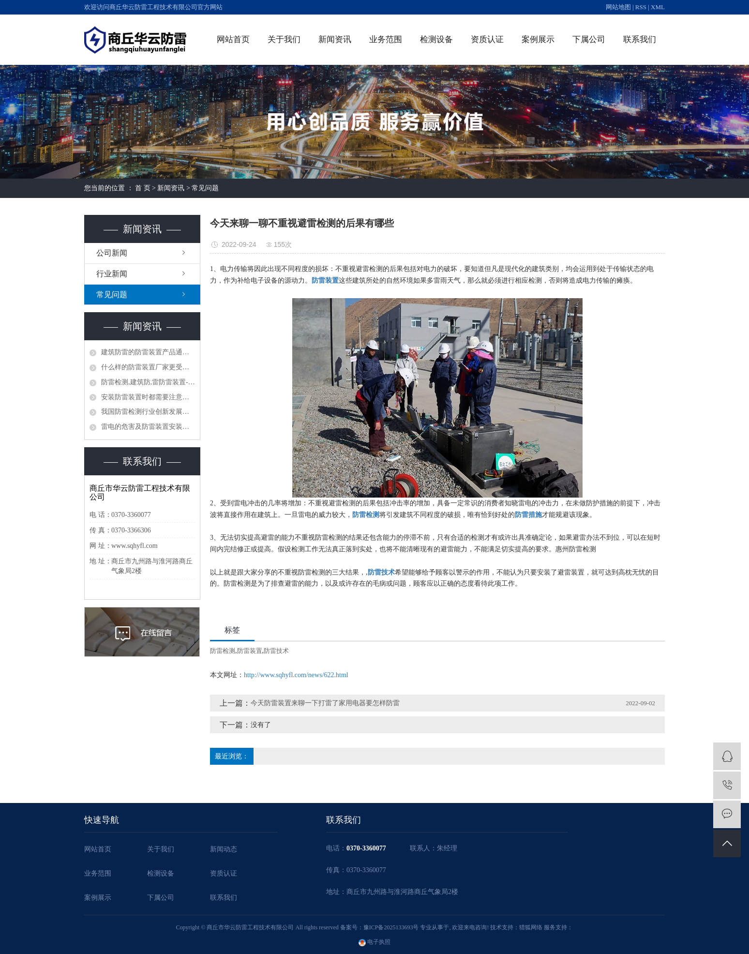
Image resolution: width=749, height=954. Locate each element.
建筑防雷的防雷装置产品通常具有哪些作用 (148, 352)
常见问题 (205, 188)
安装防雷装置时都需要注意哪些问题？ (148, 397)
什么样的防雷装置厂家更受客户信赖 (148, 367)
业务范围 (385, 39)
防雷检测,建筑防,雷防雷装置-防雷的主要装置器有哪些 (148, 382)
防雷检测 (222, 650)
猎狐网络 (530, 927)
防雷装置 (249, 650)
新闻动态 (223, 849)
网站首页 (233, 39)
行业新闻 (111, 274)
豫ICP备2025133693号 (391, 927)
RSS (640, 7)
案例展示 (538, 39)
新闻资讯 (334, 39)
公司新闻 (111, 253)
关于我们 (284, 39)
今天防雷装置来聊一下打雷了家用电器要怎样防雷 (325, 703)
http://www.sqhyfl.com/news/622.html (296, 675)
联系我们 (639, 39)
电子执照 (374, 942)
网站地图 (618, 7)
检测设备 (436, 39)
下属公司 (588, 39)
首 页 (142, 188)
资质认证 (487, 39)
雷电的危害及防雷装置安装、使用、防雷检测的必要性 (148, 426)
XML (658, 7)
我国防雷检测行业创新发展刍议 (148, 411)
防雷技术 (276, 650)
